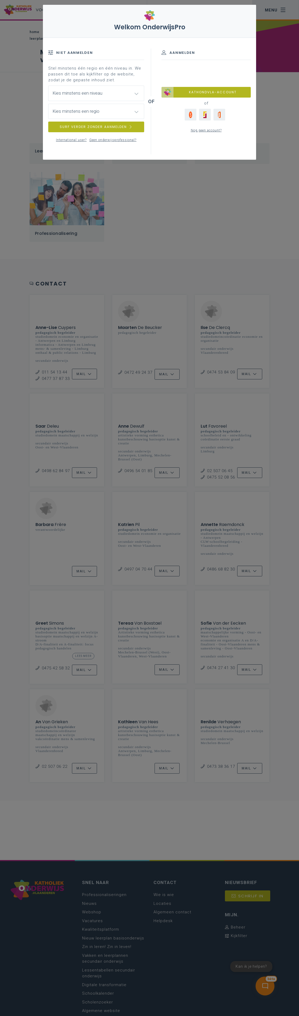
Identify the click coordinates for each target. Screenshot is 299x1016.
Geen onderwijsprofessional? (112, 140)
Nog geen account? (206, 130)
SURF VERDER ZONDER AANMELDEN (96, 127)
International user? (71, 140)
